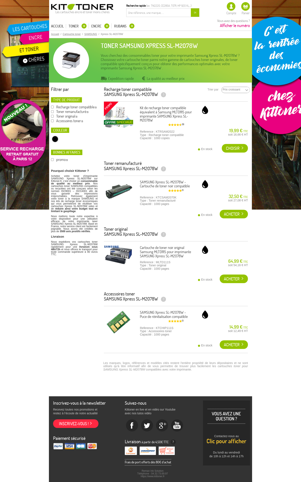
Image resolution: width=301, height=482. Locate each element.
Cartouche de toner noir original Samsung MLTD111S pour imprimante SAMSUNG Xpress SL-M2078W (165, 251)
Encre (96, 26)
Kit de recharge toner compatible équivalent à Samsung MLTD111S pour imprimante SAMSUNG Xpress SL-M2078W (166, 114)
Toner (74, 26)
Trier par (213, 89)
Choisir (233, 148)
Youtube (177, 425)
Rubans (120, 26)
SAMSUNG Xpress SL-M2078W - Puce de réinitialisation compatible (164, 314)
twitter (147, 425)
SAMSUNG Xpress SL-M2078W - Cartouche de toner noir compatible (165, 184)
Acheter (232, 214)
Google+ (162, 425)
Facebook (132, 425)
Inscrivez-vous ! (74, 423)
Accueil (57, 26)
